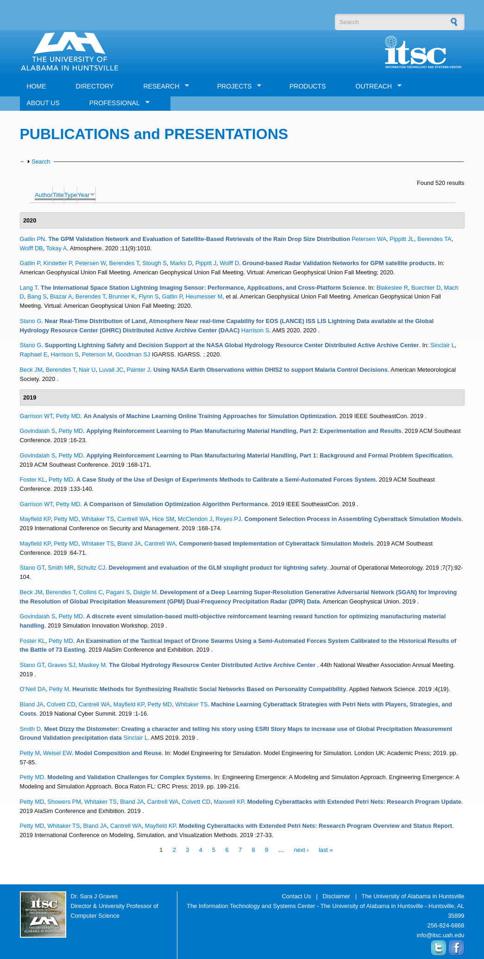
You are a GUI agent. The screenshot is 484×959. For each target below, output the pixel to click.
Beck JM (31, 369)
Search (40, 161)
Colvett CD (61, 704)
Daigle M (145, 592)
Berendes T (124, 263)
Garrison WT (36, 416)
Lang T (29, 287)
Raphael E (34, 354)
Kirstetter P (58, 263)
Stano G (31, 321)
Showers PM (64, 801)
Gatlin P (30, 263)
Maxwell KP (229, 801)
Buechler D (425, 287)
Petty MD (68, 416)
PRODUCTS (307, 86)
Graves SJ (61, 664)
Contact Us (296, 896)
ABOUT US (43, 103)
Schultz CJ (91, 567)
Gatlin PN (32, 238)
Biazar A (61, 296)
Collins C (90, 592)
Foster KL (32, 479)
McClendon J (195, 518)
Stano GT (32, 567)
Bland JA (129, 543)
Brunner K (121, 296)
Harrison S (255, 330)
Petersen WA (369, 238)
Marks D (181, 263)
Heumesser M (204, 296)
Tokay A (56, 248)
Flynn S (148, 296)
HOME (36, 86)
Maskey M (92, 664)
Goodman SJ (133, 354)
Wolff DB (31, 248)
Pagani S (118, 592)
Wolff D (229, 263)
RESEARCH (162, 86)
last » (326, 850)
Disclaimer (336, 896)
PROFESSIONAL (116, 103)
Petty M (59, 689)
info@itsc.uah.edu (441, 935)
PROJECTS (236, 86)
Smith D (30, 728)
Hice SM (163, 518)
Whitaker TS (98, 518)
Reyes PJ (228, 518)
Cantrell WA (133, 518)
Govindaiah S (38, 430)
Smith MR (61, 567)
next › (301, 850)
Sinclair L (442, 345)
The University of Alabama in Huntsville (413, 896)
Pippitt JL (402, 238)
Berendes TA (434, 238)
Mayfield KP (35, 518)
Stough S (154, 263)
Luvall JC (111, 369)
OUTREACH (375, 86)
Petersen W (90, 263)
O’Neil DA (33, 689)
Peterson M (97, 354)
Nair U (87, 369)
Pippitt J (206, 263)
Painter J (139, 369)
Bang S (37, 296)
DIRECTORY (95, 86)
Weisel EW (57, 752)
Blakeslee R (392, 287)
